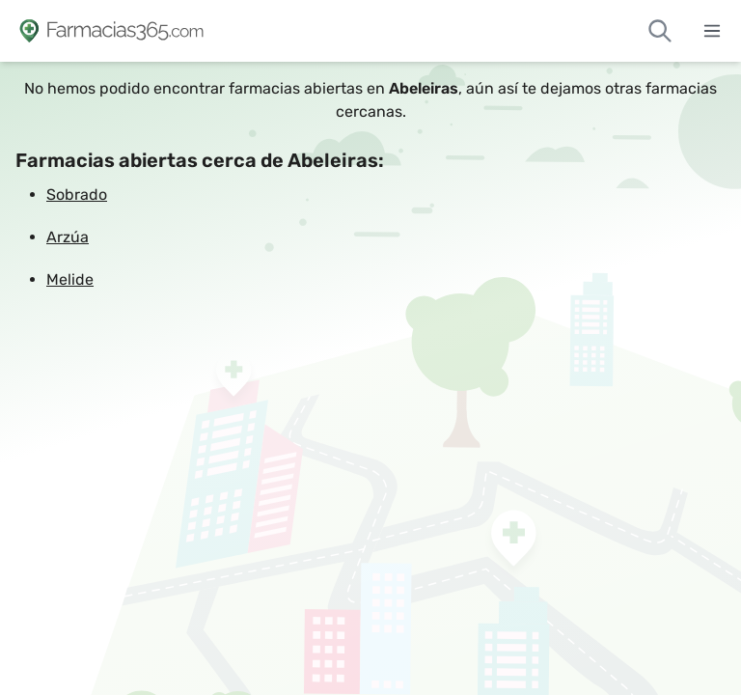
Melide (70, 279)
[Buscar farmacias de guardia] (660, 31)
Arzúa (67, 237)
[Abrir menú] (712, 31)
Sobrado (76, 194)
